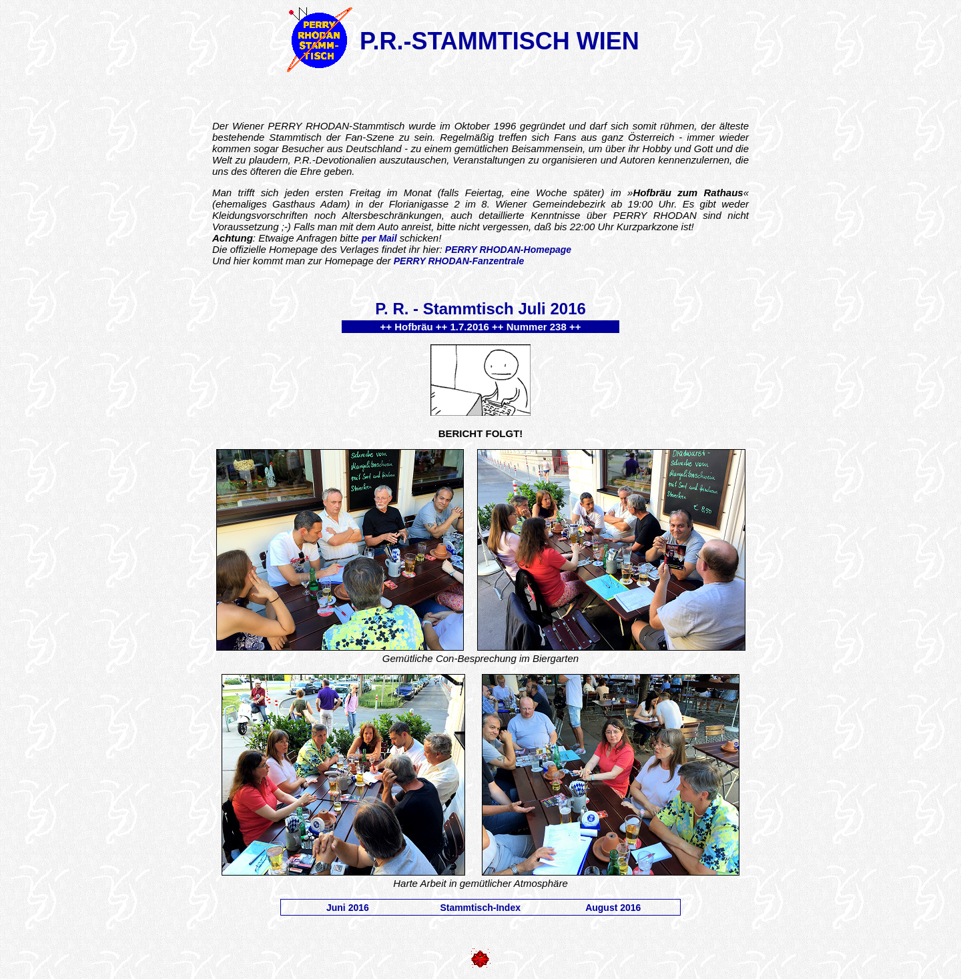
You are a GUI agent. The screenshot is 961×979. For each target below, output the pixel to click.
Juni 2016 (347, 907)
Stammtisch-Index (480, 907)
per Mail (379, 238)
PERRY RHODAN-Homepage (508, 249)
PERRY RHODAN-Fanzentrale (459, 261)
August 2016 (613, 907)
